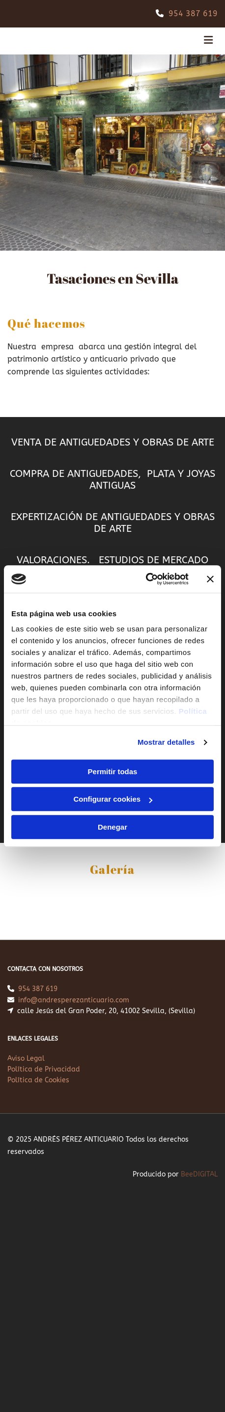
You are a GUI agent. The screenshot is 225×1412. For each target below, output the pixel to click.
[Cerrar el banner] (210, 578)
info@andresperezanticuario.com (73, 1000)
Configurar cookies (112, 799)
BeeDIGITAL (199, 1174)
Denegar (112, 827)
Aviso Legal (26, 1058)
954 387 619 (193, 13)
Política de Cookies (38, 1080)
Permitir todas (113, 771)
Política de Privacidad (43, 1069)
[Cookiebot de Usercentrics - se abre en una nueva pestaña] (146, 579)
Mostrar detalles (166, 742)
